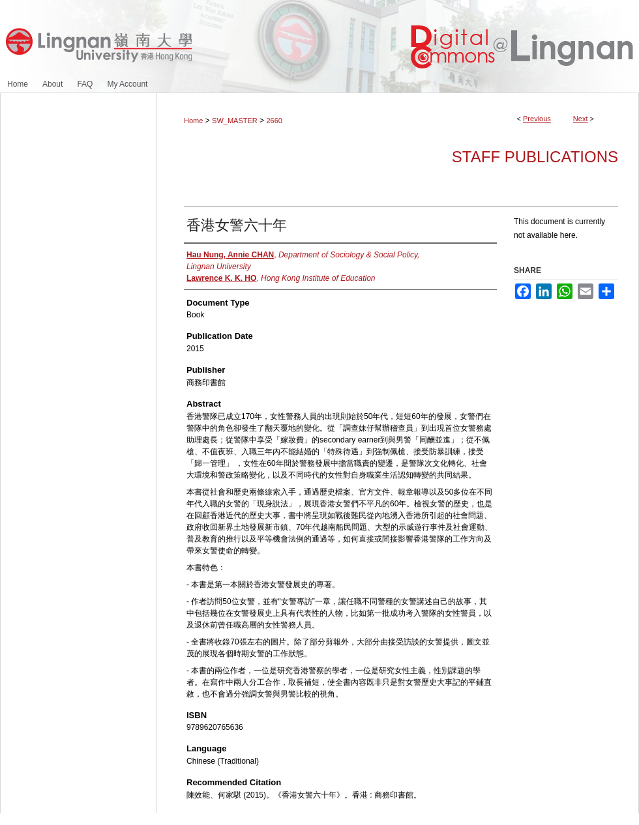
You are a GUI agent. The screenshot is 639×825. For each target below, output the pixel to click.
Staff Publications (535, 157)
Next (580, 119)
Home (193, 120)
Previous (537, 119)
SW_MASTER (235, 120)
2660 (274, 120)
